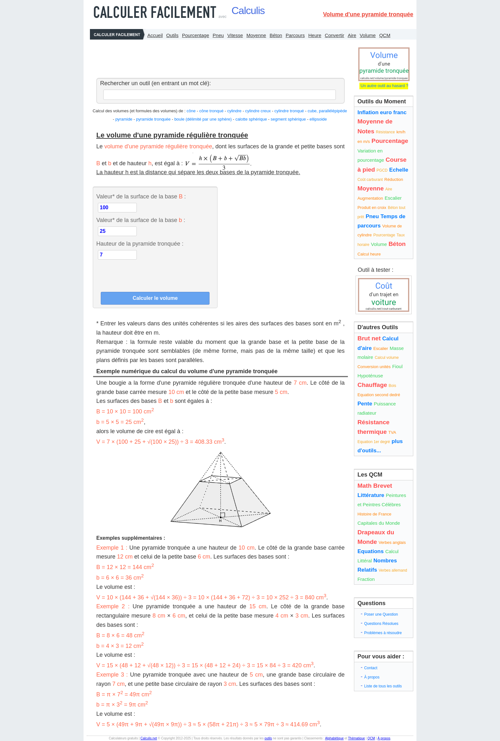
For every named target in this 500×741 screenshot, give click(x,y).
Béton (275, 35)
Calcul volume (387, 357)
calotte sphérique (251, 119)
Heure (314, 35)
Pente (364, 404)
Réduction (393, 179)
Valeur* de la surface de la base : (141, 196)
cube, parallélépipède (327, 110)
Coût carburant (370, 179)
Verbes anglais (392, 542)
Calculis (248, 10)
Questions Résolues (381, 623)
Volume (368, 35)
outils (268, 738)
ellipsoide (318, 119)
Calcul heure (369, 254)
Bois (392, 385)
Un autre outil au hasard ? (383, 85)
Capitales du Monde (378, 523)
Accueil (155, 35)
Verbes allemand (393, 570)
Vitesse (235, 35)
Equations (370, 551)
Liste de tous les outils (383, 686)
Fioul (397, 366)
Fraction (366, 579)
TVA (392, 432)
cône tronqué (211, 110)
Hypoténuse (370, 375)
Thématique (356, 738)
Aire (352, 35)
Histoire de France (374, 514)
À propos (371, 677)
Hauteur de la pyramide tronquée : (139, 244)
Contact (370, 668)
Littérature (370, 495)
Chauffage (372, 385)
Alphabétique (334, 738)
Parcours (295, 35)
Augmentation (370, 198)
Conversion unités (374, 366)
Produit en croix (371, 207)
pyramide (123, 119)
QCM (384, 35)
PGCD (382, 170)
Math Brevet (374, 485)
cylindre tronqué (289, 110)
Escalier (393, 198)
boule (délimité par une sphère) (203, 119)
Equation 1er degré (373, 442)
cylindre (234, 110)
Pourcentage (195, 35)
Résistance (385, 132)
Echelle (398, 170)
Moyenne (256, 35)
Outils (172, 35)
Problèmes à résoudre (383, 633)
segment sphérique (288, 119)
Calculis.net (149, 738)
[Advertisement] (219, 57)
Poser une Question (381, 614)
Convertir (334, 35)
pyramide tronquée (153, 119)
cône (191, 110)
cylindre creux (258, 110)
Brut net (369, 338)
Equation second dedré (378, 394)
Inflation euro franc (382, 112)
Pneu (218, 35)
